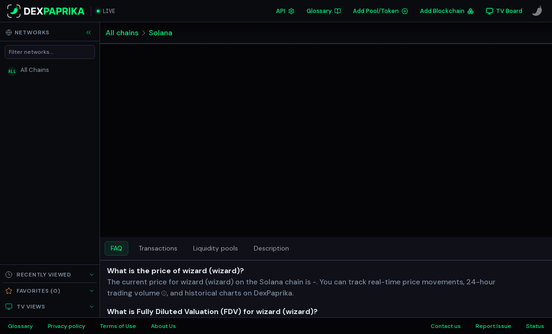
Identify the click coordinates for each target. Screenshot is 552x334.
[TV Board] (504, 11)
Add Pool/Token (380, 11)
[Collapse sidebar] (88, 32)
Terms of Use (118, 326)
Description (271, 248)
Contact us (446, 326)
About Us (163, 326)
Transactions (157, 248)
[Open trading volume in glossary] (137, 293)
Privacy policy (66, 326)
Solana (160, 33)
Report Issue (493, 326)
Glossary (324, 11)
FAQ (116, 248)
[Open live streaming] (106, 11)
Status (535, 326)
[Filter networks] (50, 52)
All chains (122, 33)
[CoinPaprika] (537, 11)
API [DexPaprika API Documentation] (285, 11)
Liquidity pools (215, 248)
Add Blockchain (447, 11)
